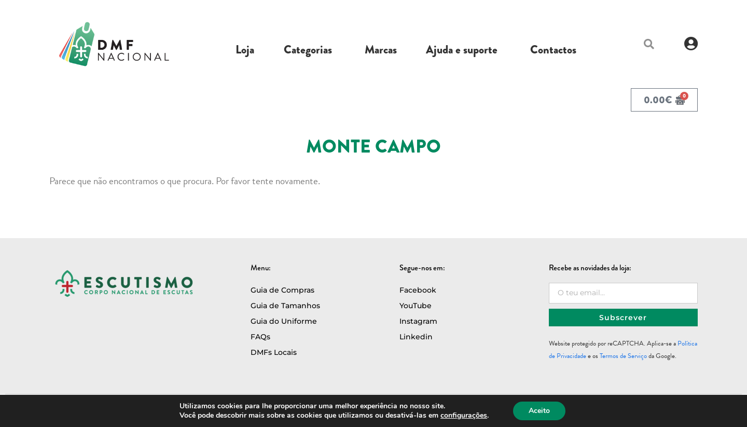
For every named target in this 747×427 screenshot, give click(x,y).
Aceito (539, 411)
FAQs (260, 336)
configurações (463, 415)
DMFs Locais (274, 352)
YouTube (415, 305)
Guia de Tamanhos (285, 305)
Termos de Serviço (623, 356)
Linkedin (416, 336)
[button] (649, 44)
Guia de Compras (282, 290)
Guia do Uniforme (284, 321)
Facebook (417, 290)
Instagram (418, 321)
